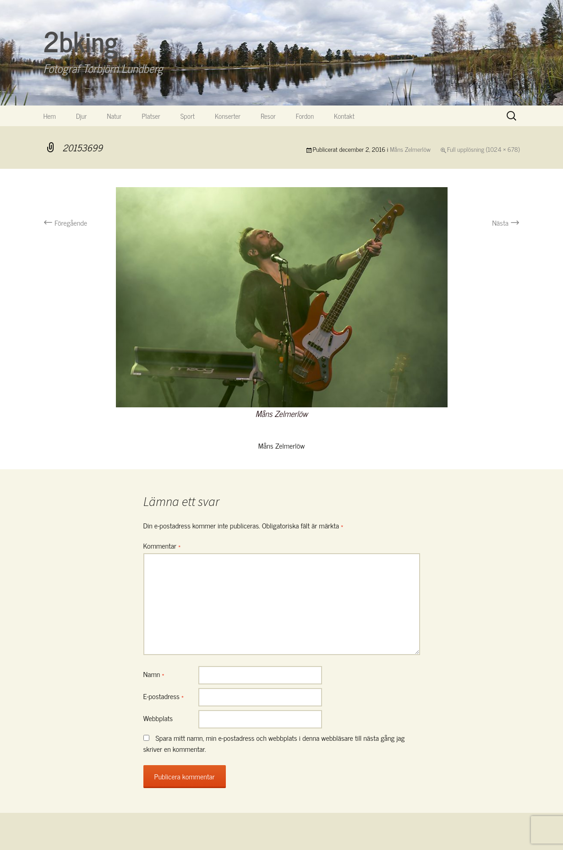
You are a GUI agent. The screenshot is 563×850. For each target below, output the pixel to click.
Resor (268, 116)
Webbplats (158, 718)
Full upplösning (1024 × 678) (483, 149)
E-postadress (163, 696)
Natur (114, 116)
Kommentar (162, 545)
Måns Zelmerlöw (410, 149)
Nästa (505, 222)
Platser (151, 116)
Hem (50, 116)
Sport (187, 116)
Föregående (65, 222)
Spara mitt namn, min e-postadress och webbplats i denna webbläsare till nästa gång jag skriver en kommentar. (274, 743)
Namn (153, 674)
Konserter (228, 116)
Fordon (305, 116)
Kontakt (344, 116)
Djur (81, 116)
